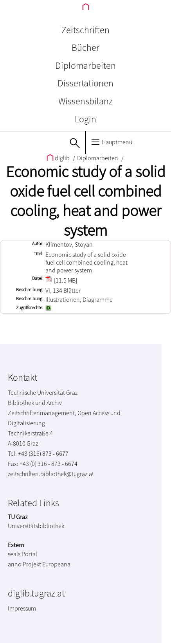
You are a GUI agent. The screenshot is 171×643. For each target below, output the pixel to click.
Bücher (85, 47)
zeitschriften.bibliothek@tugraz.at (51, 474)
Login (85, 119)
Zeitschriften (85, 30)
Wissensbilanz (85, 101)
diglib (59, 158)
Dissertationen (85, 83)
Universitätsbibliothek (36, 526)
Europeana (56, 564)
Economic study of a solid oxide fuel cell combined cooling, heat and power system (86, 201)
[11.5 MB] (61, 280)
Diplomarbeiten (85, 65)
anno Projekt (24, 564)
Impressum (22, 608)
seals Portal (22, 554)
